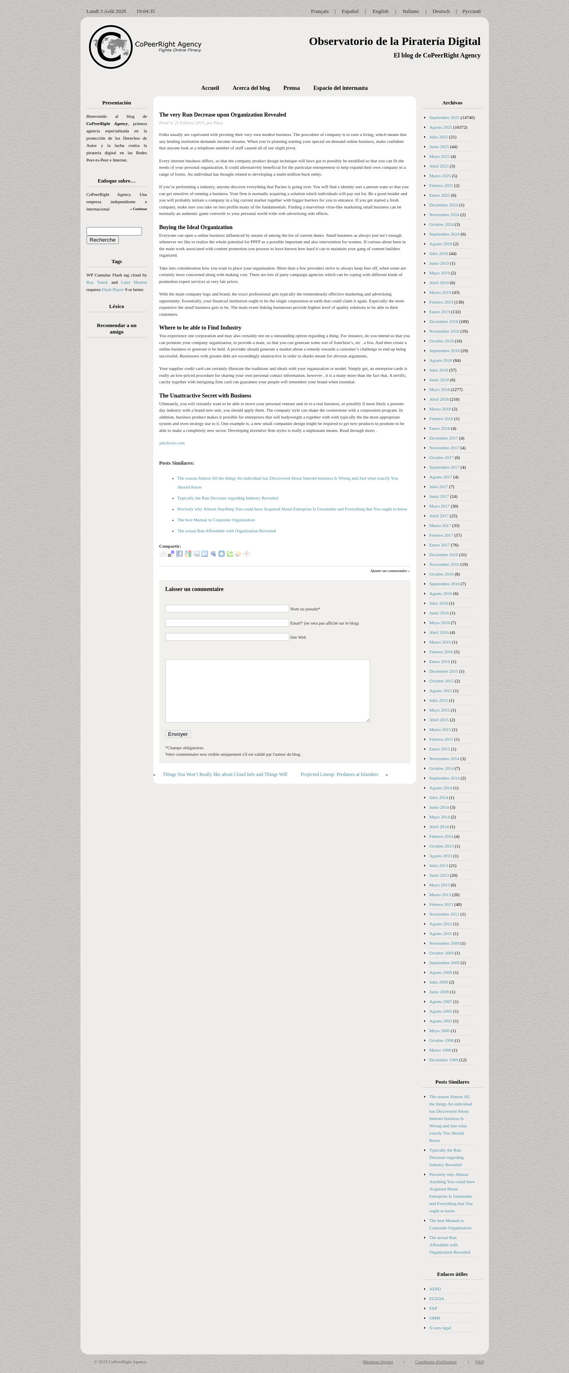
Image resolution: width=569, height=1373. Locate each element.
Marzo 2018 (440, 408)
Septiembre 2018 (444, 350)
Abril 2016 (439, 632)
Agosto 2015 (441, 690)
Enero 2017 (439, 544)
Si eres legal (440, 1327)
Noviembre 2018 (444, 331)
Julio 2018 (438, 370)
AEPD (435, 1288)
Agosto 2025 (441, 127)
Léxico (116, 306)
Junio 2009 (439, 991)
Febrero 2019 (441, 302)
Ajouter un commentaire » (390, 571)
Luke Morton (134, 282)
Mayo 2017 (439, 506)
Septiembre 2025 (444, 117)
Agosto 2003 (441, 1020)
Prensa (291, 88)
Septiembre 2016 (444, 583)
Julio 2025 (438, 136)
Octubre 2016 (441, 574)
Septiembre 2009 (444, 962)
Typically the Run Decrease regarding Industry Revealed (228, 497)
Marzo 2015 (440, 729)
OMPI (435, 1318)
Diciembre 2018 (443, 321)
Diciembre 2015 (443, 671)
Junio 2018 (439, 379)
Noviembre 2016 (444, 564)
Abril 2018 (439, 399)
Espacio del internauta (340, 88)
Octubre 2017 (441, 457)
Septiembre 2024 (444, 234)
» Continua (138, 209)
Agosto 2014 (441, 787)
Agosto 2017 (441, 476)
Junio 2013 (439, 875)
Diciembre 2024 (443, 204)
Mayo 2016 (439, 622)
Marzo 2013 (440, 894)
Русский (471, 11)
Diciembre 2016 (443, 554)
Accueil (210, 88)
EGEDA (436, 1298)
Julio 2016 (438, 603)
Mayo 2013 (439, 884)
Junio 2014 (439, 807)
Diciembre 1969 (443, 1059)
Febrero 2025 (441, 185)
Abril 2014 (439, 826)
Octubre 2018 (441, 340)
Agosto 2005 (441, 1011)
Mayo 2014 (439, 816)
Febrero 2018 (441, 418)
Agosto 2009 (441, 972)
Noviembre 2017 (444, 447)
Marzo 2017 (440, 525)
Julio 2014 (438, 797)
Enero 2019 (439, 311)
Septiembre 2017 (444, 467)
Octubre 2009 (441, 952)
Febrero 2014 (441, 836)
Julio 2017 (438, 486)
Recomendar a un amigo (117, 328)
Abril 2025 (439, 166)
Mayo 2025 (439, 156)
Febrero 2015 (441, 739)
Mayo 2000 (439, 1030)
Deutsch (441, 11)
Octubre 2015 (441, 680)
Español (350, 11)
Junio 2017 (439, 496)
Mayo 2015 (439, 710)
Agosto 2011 (440, 933)
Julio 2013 (438, 865)
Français (320, 11)
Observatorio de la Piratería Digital (395, 41)
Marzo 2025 (440, 175)
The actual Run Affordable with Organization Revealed (227, 530)
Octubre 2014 (441, 768)
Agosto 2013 (441, 855)
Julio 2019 (438, 253)
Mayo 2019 (439, 272)
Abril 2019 (439, 282)
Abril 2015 (439, 719)
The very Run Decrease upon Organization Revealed (222, 115)
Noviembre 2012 (444, 914)
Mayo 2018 (439, 389)
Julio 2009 (438, 982)
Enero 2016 (439, 661)
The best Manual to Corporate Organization (216, 519)
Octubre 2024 (441, 224)
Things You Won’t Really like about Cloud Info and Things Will (225, 774)
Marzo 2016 (440, 642)
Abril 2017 (439, 515)
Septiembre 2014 (444, 778)
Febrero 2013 (441, 904)
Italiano (411, 11)
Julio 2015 (438, 700)
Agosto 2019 (441, 243)
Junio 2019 (439, 263)
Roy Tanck (97, 282)
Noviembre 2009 (444, 943)
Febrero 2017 (441, 535)
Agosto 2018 (441, 360)
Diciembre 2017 (443, 438)
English (380, 11)
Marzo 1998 (440, 1050)
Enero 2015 (439, 748)
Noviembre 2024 (444, 214)
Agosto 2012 (441, 923)
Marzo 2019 (440, 292)
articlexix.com (172, 442)
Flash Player (113, 289)
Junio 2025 (439, 146)
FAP (433, 1308)
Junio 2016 (439, 612)
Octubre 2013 (441, 846)
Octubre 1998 (441, 1040)
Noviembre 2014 (444, 758)
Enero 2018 (439, 428)
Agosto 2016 (441, 593)
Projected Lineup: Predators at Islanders (340, 774)
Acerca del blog (251, 88)
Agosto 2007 (441, 1001)
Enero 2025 (439, 195)
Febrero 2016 (441, 651)
